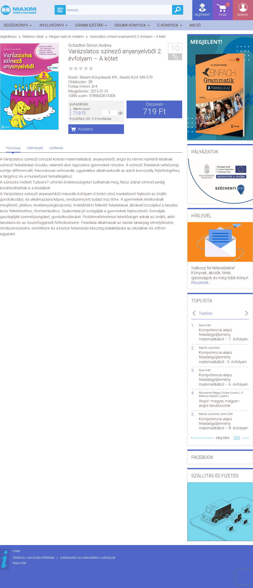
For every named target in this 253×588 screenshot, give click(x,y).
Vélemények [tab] (35, 148)
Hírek (16, 551)
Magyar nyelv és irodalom (66, 36)
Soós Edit (205, 325)
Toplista (205, 313)
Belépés (242, 14)
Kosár (225, 9)
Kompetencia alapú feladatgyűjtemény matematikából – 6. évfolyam (223, 379)
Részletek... (201, 282)
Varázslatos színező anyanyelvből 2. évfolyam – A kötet (127, 36)
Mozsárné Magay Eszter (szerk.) (219, 392)
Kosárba (85, 129)
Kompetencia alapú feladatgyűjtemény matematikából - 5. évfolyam (223, 357)
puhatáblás (79, 104)
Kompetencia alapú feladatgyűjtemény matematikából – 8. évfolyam (223, 423)
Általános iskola (33, 36)
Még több (222, 438)
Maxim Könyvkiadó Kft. (99, 77)
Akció (195, 25)
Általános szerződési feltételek (34, 557)
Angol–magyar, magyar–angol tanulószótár (219, 403)
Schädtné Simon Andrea (89, 45)
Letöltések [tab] (56, 148)
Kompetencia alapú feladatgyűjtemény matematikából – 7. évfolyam (223, 334)
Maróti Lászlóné (209, 347)
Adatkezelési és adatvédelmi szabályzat (87, 557)
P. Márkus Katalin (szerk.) (221, 394)
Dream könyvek (132, 25)
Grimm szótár (91, 25)
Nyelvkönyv (53, 25)
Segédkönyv (18, 25)
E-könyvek (169, 25)
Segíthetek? (202, 14)
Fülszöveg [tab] (13, 148)
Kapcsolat (19, 563)
